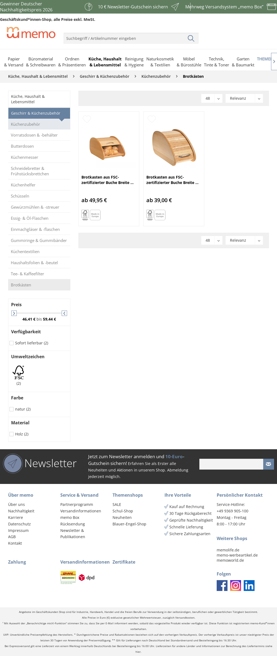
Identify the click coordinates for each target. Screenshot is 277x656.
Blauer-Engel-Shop (129, 523)
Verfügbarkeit (26, 332)
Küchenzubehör (25, 124)
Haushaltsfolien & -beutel (34, 262)
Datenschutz (19, 523)
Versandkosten (184, 617)
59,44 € (49, 319)
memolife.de (228, 549)
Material (20, 423)
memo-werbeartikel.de (237, 555)
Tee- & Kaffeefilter (27, 273)
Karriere (15, 517)
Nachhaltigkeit (21, 510)
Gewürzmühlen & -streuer (35, 207)
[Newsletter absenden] (268, 464)
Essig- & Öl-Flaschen (29, 218)
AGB (12, 536)
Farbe (17, 398)
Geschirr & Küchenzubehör (35, 113)
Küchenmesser (24, 157)
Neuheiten (122, 517)
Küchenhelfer (23, 185)
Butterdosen (22, 146)
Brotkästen (21, 284)
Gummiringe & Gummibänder (39, 240)
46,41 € (29, 319)
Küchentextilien (25, 251)
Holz (21, 434)
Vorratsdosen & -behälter (34, 135)
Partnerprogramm (76, 504)
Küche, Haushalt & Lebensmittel (28, 99)
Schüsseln (20, 196)
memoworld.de (230, 560)
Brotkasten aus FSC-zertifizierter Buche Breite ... (107, 179)
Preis (16, 305)
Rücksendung (72, 523)
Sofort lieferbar (31, 342)
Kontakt (15, 543)
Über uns (16, 504)
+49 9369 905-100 (232, 510)
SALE (117, 504)
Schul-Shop (123, 510)
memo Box (69, 517)
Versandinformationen (80, 510)
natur (23, 409)
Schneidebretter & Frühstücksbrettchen (30, 171)
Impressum (18, 530)
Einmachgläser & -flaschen (35, 229)
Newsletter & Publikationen (72, 533)
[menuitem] (131, 36)
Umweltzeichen (28, 357)
